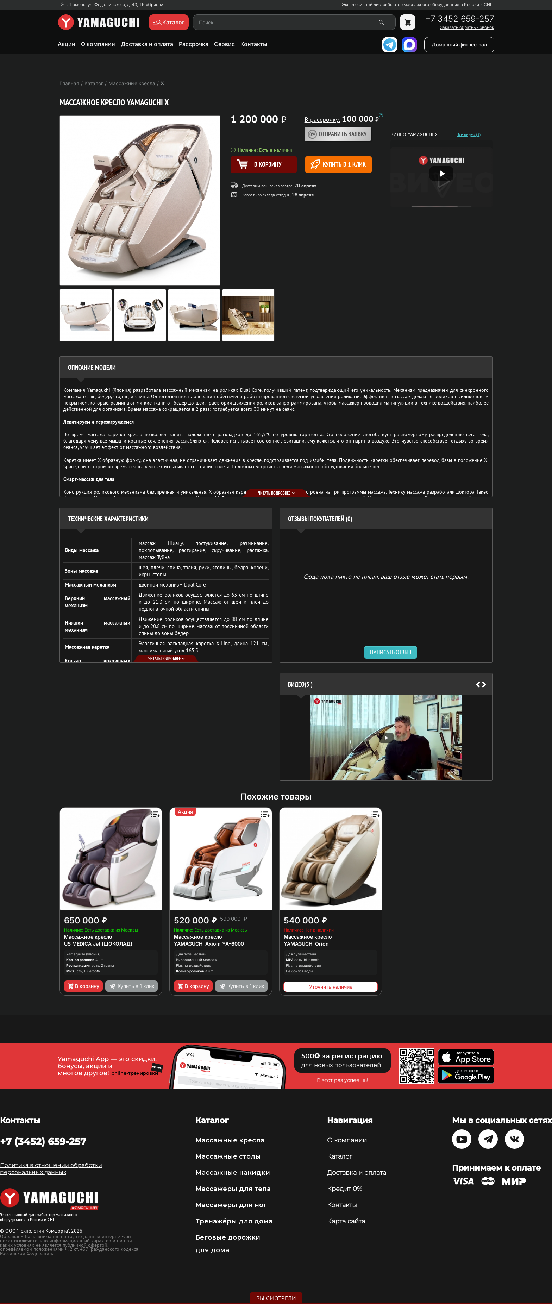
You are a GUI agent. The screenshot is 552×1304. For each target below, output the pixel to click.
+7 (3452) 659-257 (43, 1141)
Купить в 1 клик (338, 164)
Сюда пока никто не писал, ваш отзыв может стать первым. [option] (386, 576)
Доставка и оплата (147, 44)
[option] (386, 737)
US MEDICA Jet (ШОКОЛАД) (98, 944)
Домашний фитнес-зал (459, 45)
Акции (66, 44)
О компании (98, 44)
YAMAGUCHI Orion (306, 944)
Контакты (253, 44)
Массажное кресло (88, 937)
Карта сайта (346, 1221)
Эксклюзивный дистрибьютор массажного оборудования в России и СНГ (417, 4)
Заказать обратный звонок (467, 27)
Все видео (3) (469, 134)
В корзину (83, 986)
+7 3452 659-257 (459, 19)
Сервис (224, 44)
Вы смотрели (276, 1298)
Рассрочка (193, 44)
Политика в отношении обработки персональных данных (51, 1169)
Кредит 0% (344, 1189)
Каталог (339, 1156)
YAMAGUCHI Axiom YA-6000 (209, 944)
